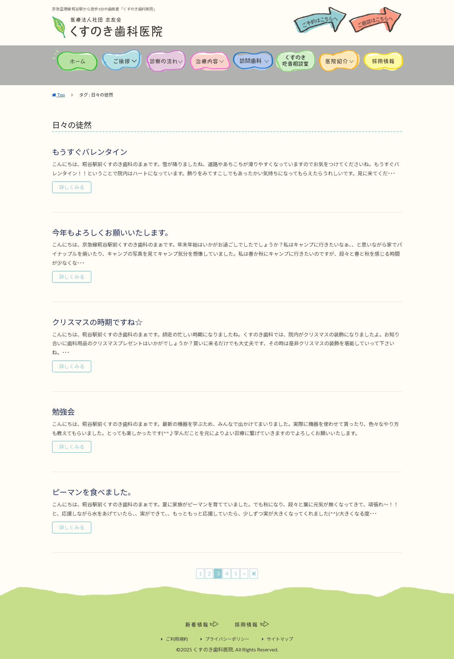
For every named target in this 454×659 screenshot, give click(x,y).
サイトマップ (280, 638)
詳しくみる (71, 187)
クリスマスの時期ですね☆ (97, 321)
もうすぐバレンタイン (89, 151)
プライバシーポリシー (227, 638)
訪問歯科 (253, 66)
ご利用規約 (177, 638)
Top (58, 94)
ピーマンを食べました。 (93, 491)
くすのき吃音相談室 (295, 66)
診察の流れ (166, 66)
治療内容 (211, 66)
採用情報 (383, 66)
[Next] (254, 573)
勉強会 (63, 411)
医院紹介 (340, 66)
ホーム (76, 66)
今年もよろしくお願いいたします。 (112, 231)
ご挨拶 (122, 66)
